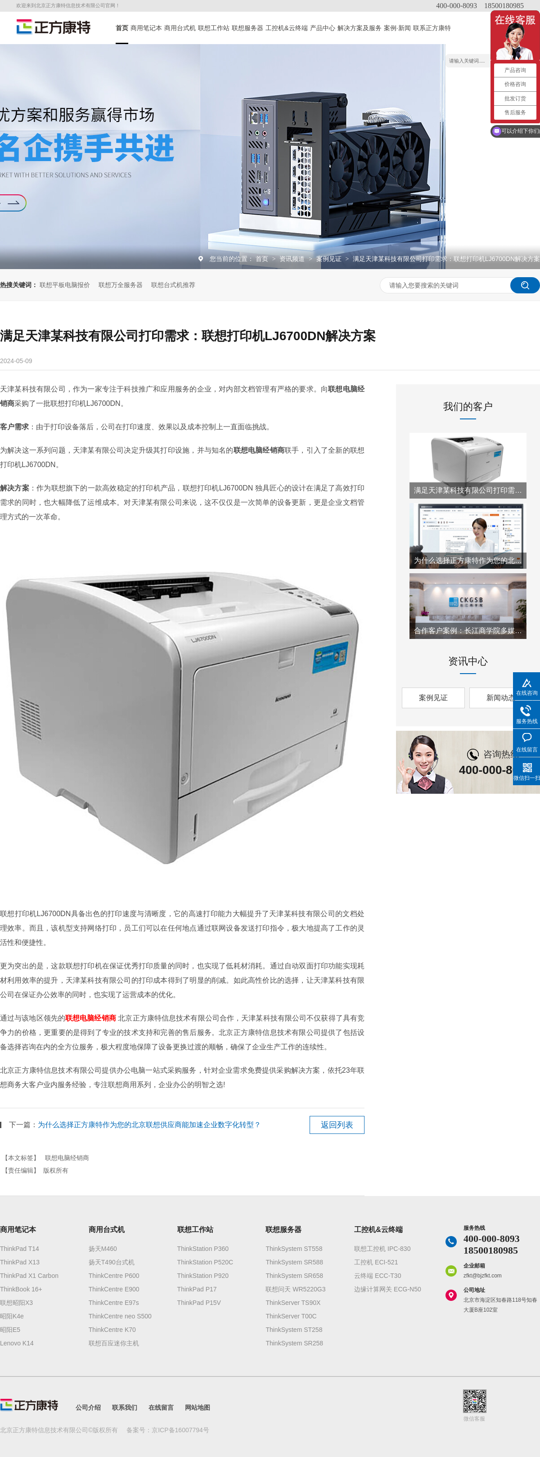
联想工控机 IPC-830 (382, 1248)
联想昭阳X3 (16, 1302)
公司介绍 (88, 1407)
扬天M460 (103, 1248)
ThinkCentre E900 (114, 1289)
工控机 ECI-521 (376, 1262)
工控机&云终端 (287, 27)
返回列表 (337, 1124)
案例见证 (329, 258)
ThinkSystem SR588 (294, 1262)
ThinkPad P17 (197, 1289)
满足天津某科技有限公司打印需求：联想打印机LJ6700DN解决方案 (446, 258)
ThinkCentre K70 (112, 1329)
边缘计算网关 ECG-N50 (387, 1289)
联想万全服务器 (121, 284)
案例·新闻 (397, 27)
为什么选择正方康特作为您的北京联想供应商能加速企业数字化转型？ (149, 1125)
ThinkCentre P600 (114, 1275)
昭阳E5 (10, 1329)
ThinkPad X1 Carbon (29, 1275)
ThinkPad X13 (20, 1262)
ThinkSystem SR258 (294, 1343)
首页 (122, 27)
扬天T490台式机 (112, 1262)
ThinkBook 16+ (21, 1289)
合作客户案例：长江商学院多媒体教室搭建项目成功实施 (468, 630)
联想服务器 (247, 27)
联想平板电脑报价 (65, 284)
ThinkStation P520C (205, 1262)
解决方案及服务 (360, 27)
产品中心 (322, 27)
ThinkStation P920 (203, 1275)
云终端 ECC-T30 (377, 1275)
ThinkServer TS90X (293, 1302)
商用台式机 (180, 27)
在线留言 (161, 1407)
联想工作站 (214, 27)
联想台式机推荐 (173, 284)
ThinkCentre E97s (114, 1302)
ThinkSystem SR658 (294, 1275)
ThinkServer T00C (291, 1316)
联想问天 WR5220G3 (295, 1289)
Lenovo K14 (17, 1343)
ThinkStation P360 (203, 1248)
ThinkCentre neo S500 (120, 1316)
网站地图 (197, 1407)
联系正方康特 (432, 27)
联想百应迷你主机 (114, 1343)
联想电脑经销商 (67, 1157)
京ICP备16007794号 (180, 1430)
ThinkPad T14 (19, 1248)
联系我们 (124, 1407)
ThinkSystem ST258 (294, 1329)
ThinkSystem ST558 (294, 1248)
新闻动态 (500, 698)
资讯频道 (292, 258)
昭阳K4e (12, 1316)
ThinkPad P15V (199, 1302)
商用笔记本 (146, 27)
